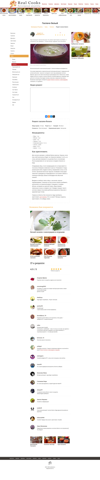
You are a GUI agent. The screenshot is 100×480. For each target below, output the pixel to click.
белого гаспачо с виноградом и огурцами (50, 350)
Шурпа (14, 102)
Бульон (14, 62)
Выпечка (44, 4)
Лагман (14, 69)
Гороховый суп (16, 67)
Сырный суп (15, 94)
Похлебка (14, 79)
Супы (96, 4)
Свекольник (15, 84)
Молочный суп (16, 72)
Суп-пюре (14, 92)
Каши (75, 4)
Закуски (70, 4)
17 (60, 32)
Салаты (87, 4)
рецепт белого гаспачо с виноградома (57, 79)
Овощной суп (15, 74)
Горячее (51, 4)
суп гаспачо (43, 197)
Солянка (14, 87)
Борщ (13, 59)
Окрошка (14, 77)
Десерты (56, 4)
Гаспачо (14, 64)
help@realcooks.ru (50, 468)
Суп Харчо (15, 89)
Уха (13, 97)
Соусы (92, 4)
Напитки (80, 4)
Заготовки (63, 4)
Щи (13, 105)
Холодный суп (16, 99)
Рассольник (15, 82)
